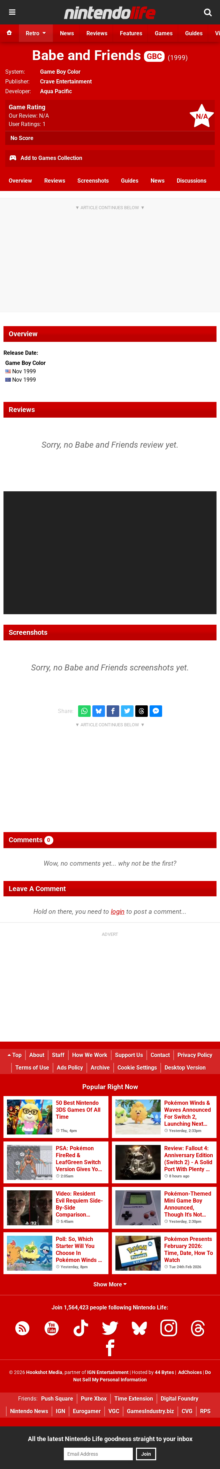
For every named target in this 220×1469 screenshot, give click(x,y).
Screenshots (93, 180)
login (117, 912)
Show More (110, 1284)
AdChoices (189, 1372)
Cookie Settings (137, 1067)
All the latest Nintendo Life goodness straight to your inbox (110, 1438)
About (36, 1055)
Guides (129, 180)
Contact (160, 1055)
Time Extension (133, 1398)
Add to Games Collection (45, 158)
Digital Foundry (179, 1398)
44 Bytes (164, 1372)
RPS (205, 1411)
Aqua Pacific (56, 91)
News (158, 180)
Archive (100, 1067)
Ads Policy (70, 1067)
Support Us (129, 1055)
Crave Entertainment (66, 81)
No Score (21, 138)
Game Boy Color (60, 71)
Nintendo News (29, 1411)
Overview (20, 180)
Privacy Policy (194, 1055)
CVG (187, 1411)
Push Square (57, 1398)
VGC (113, 1411)
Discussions (191, 180)
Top (15, 1055)
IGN (60, 1411)
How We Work (89, 1055)
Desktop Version (185, 1067)
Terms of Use (32, 1067)
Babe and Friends (98, 55)
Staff (58, 1055)
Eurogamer (87, 1411)
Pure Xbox (94, 1398)
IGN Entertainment (108, 1372)
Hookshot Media (44, 1372)
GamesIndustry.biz (150, 1411)
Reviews (54, 180)
